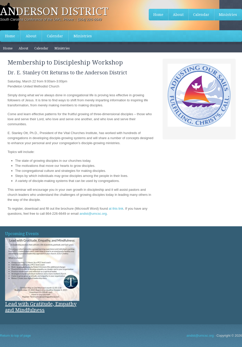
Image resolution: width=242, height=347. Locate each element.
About (31, 36)
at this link (116, 208)
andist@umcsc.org (93, 213)
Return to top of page (15, 335)
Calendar (55, 36)
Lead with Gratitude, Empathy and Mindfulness (40, 307)
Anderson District (54, 11)
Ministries (83, 36)
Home (10, 36)
